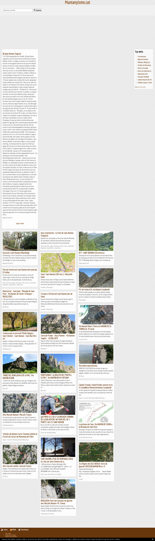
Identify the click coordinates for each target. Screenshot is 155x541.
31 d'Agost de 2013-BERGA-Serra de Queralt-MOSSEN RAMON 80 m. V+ (93, 465)
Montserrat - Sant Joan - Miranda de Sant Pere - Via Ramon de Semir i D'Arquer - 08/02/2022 (19, 294)
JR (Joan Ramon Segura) (12, 53)
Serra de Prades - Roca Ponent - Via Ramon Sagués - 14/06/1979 (58, 337)
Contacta (23, 530)
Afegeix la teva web (140, 87)
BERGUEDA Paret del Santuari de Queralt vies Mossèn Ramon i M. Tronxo (56, 502)
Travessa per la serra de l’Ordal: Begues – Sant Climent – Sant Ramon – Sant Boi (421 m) (19, 336)
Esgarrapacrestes (143, 74)
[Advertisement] (77, 32)
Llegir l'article (20, 223)
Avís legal (8, 533)
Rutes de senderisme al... (145, 71)
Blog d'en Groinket (143, 59)
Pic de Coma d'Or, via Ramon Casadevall (94, 289)
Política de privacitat (11, 536)
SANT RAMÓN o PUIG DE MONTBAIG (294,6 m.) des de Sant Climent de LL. (57, 460)
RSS (13, 530)
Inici (5, 530)
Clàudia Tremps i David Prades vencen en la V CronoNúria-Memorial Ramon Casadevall (95, 386)
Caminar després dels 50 (145, 80)
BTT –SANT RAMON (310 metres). (92, 252)
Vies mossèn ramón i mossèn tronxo (17, 466)
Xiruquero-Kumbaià (143, 77)
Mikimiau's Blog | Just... (144, 62)
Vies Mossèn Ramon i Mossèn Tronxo (17, 414)
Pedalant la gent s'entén (145, 83)
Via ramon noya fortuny (88, 365)
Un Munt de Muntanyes (144, 65)
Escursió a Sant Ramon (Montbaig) (16, 252)
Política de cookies (10, 535)
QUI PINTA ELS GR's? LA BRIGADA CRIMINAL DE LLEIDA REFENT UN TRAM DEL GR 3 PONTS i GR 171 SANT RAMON (57, 419)
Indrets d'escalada (143, 68)
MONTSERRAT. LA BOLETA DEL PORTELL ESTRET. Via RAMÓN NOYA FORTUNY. (56, 376)
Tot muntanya (142, 56)
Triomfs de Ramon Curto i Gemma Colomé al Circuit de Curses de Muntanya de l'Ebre (20, 435)
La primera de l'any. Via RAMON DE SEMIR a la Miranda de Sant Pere (95, 425)
